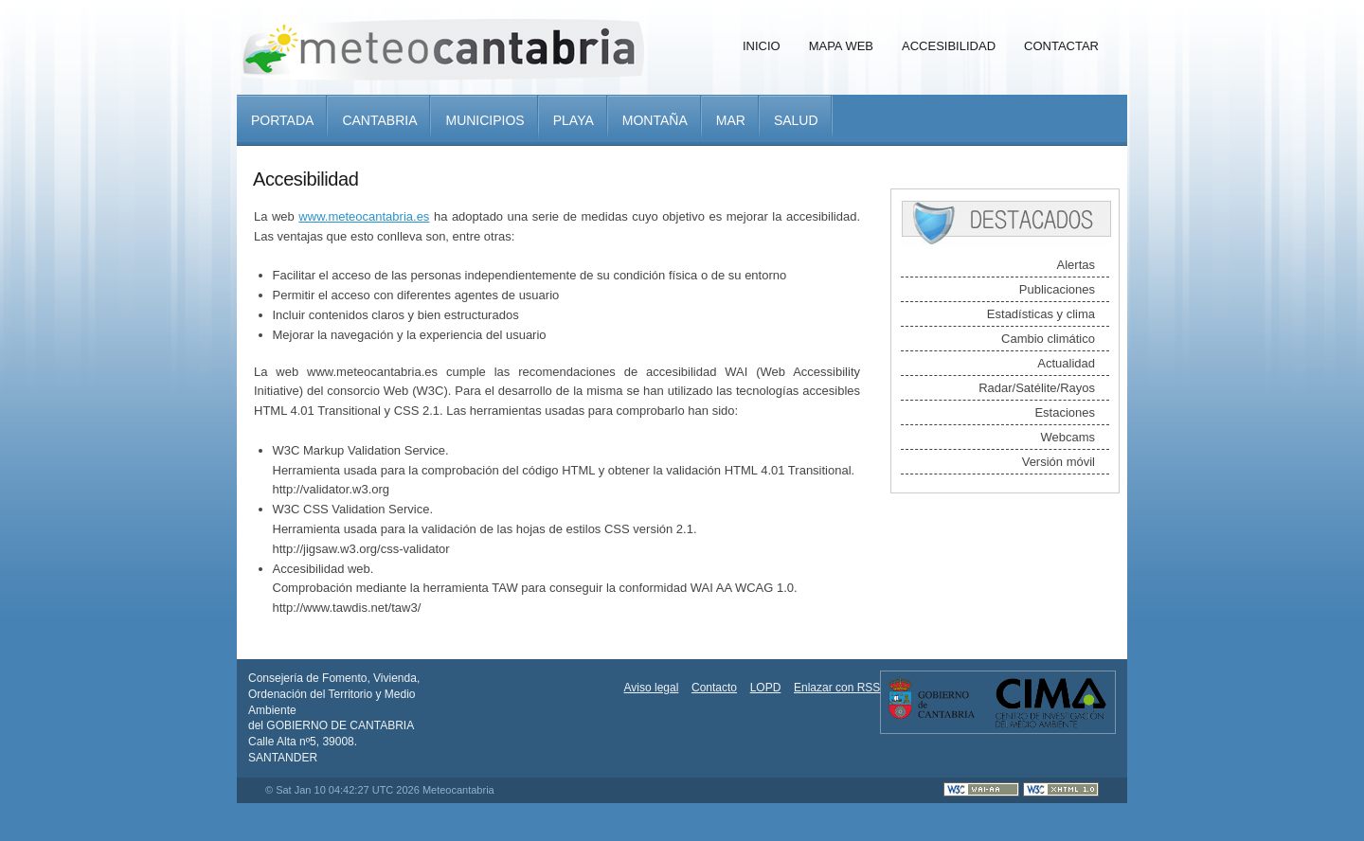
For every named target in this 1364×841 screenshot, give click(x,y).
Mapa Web (841, 46)
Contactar (1061, 46)
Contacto (714, 687)
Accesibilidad (949, 46)
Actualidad (1066, 363)
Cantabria (379, 120)
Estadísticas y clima (1041, 314)
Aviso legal (651, 687)
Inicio (762, 46)
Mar (730, 120)
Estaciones (1064, 412)
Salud (796, 120)
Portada (282, 120)
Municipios (484, 120)
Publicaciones (1057, 289)
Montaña (655, 120)
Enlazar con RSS (837, 687)
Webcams (1067, 437)
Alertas (1076, 265)
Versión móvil (1058, 462)
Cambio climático (1048, 338)
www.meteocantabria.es (363, 216)
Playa (573, 120)
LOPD (765, 687)
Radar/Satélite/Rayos (1036, 388)
